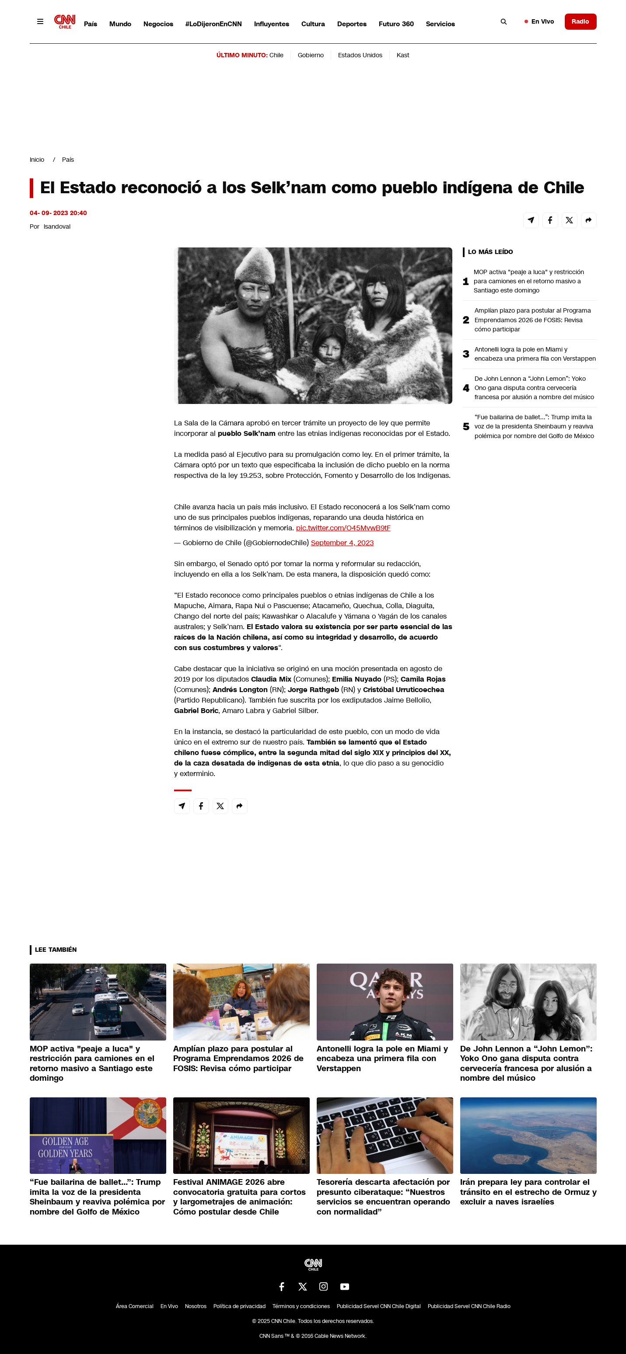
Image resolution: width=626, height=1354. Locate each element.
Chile (276, 55)
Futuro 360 (396, 23)
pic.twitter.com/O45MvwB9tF (343, 528)
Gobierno (311, 55)
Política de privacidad (239, 1306)
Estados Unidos (360, 55)
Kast (403, 55)
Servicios (440, 23)
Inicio (37, 159)
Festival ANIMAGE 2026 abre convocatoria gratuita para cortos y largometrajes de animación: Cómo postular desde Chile (239, 1197)
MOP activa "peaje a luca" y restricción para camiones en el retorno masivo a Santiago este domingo (529, 281)
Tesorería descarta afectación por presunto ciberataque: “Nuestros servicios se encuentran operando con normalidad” (383, 1197)
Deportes (352, 23)
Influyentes (271, 23)
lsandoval (57, 226)
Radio (580, 21)
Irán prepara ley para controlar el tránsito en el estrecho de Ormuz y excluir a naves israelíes (528, 1192)
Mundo (120, 23)
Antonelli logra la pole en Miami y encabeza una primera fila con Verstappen (535, 354)
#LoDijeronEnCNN (213, 23)
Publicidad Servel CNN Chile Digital (379, 1306)
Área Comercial (135, 1306)
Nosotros (195, 1306)
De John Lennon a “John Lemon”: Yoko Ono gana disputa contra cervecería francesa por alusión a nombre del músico (534, 387)
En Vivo (539, 21)
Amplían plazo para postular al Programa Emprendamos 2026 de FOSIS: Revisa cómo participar (533, 319)
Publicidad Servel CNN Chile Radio (469, 1306)
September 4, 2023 (342, 543)
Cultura (313, 23)
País (90, 23)
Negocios (158, 23)
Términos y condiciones (301, 1306)
